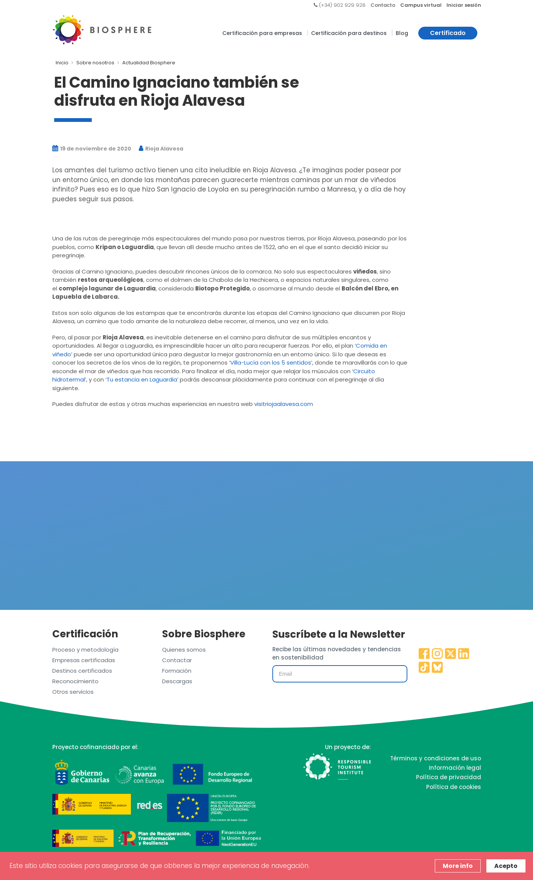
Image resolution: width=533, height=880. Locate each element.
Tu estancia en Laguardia (141, 379)
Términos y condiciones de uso (435, 758)
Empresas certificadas (83, 660)
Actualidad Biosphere (148, 62)
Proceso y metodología (85, 650)
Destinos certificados (82, 671)
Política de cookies (453, 787)
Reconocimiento (75, 681)
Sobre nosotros (95, 62)
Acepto (506, 866)
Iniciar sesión (463, 5)
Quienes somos (184, 650)
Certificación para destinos (349, 33)
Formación (176, 671)
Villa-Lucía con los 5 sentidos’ (271, 362)
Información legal (455, 768)
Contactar (177, 660)
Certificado (448, 33)
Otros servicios (73, 692)
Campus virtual (421, 5)
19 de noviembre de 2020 (91, 148)
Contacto (383, 5)
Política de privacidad (448, 777)
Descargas (177, 681)
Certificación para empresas (262, 33)
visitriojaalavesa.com (283, 404)
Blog (402, 33)
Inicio (62, 62)
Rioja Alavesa (161, 148)
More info (458, 866)
